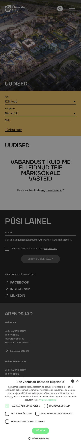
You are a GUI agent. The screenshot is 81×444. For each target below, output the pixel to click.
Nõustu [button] (40, 430)
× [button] (77, 381)
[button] (40, 438)
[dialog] (40, 410)
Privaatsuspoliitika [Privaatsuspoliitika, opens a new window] (47, 399)
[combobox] (72, 381)
